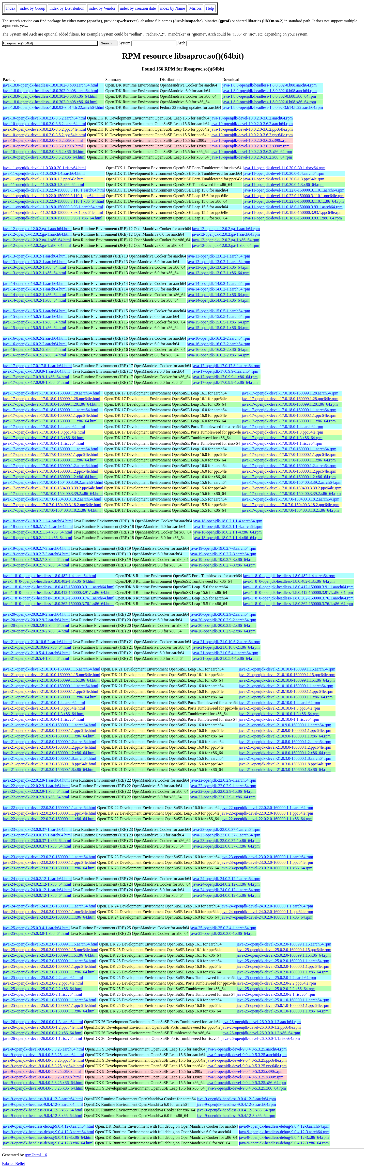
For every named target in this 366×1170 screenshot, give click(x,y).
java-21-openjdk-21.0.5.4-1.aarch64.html (36, 653)
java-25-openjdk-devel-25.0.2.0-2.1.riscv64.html (42, 994)
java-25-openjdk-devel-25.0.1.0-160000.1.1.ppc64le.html (49, 1005)
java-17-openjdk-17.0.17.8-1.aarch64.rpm (226, 366)
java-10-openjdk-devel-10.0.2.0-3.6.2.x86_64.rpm (251, 151)
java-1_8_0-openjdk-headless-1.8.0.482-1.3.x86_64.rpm (289, 581)
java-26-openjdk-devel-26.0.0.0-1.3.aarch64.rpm (261, 1022)
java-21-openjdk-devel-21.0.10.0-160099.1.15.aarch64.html (51, 669)
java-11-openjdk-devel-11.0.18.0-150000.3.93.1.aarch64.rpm (293, 207)
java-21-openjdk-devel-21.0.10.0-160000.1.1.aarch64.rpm (286, 686)
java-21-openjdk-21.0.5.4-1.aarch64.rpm (225, 653)
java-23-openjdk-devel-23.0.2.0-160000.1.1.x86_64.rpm (266, 868)
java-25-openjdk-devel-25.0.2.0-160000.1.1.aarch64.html (49, 961)
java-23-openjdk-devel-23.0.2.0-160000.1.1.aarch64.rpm (267, 857)
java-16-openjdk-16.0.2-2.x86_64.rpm (218, 349)
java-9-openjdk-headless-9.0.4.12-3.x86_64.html (42, 1110)
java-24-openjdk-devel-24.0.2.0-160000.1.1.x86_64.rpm (266, 917)
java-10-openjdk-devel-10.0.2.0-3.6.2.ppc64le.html (44, 129)
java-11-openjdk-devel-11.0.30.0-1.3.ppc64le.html (44, 179)
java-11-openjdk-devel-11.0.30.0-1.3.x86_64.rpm (283, 184)
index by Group (32, 8)
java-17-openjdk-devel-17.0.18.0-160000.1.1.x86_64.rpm (289, 421)
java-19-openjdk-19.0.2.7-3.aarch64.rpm (223, 548)
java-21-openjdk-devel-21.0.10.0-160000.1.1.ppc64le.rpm (286, 691)
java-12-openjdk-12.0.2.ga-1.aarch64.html (37, 229)
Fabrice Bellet (13, 1163)
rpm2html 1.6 (36, 1155)
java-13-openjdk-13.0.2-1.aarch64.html (35, 256)
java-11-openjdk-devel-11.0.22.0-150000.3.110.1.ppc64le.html (54, 196)
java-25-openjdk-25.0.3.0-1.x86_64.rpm (222, 933)
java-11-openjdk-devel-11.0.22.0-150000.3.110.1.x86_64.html (53, 201)
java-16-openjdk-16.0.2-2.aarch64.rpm (218, 338)
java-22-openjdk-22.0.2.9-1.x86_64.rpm (222, 791)
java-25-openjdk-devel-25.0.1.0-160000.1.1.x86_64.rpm (282, 1011)
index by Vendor (102, 8)
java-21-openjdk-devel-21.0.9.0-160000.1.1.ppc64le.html (49, 730)
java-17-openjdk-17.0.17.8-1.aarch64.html (37, 366)
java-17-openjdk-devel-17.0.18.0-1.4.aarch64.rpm (282, 426)
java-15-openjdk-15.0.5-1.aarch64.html (35, 311)
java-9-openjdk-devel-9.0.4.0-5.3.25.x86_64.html (43, 1082)
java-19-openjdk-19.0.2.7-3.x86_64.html (36, 559)
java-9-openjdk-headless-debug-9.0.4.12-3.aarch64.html (48, 1126)
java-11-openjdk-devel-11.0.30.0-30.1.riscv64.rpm (284, 168)
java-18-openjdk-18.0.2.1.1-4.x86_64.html (37, 532)
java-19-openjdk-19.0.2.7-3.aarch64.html (36, 548)
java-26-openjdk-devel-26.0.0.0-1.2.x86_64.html (42, 1033)
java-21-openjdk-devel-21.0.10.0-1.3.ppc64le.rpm (279, 708)
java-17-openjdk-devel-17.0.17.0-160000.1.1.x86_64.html (50, 460)
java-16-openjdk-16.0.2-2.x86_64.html (34, 349)
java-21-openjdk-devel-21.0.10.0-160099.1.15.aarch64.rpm (287, 669)
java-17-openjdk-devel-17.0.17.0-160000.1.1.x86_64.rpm (289, 460)
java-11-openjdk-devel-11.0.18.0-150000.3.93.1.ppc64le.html (53, 212)
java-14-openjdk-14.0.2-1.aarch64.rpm (218, 283)
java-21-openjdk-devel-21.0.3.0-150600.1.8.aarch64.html (49, 758)
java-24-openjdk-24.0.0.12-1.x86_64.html (37, 895)
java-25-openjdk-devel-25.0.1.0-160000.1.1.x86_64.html (49, 1011)
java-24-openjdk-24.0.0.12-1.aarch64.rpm (226, 890)
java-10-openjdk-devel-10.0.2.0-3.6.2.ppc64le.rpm (251, 129)
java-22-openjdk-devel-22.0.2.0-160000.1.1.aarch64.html (49, 807)
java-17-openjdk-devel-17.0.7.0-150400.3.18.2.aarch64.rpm (290, 499)
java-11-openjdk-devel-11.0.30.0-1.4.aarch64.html (44, 173)
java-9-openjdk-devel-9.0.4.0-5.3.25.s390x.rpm (244, 1071)
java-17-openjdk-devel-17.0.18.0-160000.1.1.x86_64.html (50, 421)
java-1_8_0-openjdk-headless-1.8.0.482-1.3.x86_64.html (49, 581)
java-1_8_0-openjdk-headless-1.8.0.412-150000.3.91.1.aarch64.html (58, 587)
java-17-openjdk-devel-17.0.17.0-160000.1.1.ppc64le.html (50, 454)
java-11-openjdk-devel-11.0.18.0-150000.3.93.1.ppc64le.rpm (293, 212)
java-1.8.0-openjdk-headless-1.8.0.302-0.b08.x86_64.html (50, 96)
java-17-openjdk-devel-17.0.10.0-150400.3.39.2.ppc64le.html (53, 488)
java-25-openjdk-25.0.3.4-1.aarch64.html (36, 928)
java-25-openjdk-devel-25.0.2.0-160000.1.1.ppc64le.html (49, 966)
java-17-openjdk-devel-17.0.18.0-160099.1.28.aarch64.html (51, 393)
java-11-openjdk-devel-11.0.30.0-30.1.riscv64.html (44, 168)
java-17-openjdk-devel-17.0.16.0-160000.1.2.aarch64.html (50, 465)
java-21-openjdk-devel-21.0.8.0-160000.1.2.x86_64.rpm (284, 753)
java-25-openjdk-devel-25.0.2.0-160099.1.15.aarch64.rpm (284, 944)
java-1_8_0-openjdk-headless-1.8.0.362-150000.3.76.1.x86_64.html (58, 603)
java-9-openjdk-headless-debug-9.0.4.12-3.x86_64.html (48, 1137)
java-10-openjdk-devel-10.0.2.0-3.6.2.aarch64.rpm (251, 118)
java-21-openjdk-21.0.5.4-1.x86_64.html (36, 658)
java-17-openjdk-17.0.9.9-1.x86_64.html (36, 377)
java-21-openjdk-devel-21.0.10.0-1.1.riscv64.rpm (279, 719)
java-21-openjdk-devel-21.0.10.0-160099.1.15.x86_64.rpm (286, 680)
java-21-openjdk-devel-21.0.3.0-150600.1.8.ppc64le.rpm (285, 764)
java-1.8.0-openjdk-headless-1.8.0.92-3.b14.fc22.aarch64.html (53, 107)
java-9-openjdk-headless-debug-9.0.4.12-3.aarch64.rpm (284, 1126)
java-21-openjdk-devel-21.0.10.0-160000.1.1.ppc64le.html (50, 691)
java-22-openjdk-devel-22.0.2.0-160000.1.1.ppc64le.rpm (267, 813)
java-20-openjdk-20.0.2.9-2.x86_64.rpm (222, 625)
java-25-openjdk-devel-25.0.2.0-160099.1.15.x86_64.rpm (283, 955)
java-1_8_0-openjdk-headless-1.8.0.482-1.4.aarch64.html (49, 576)
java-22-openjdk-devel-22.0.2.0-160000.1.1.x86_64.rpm (266, 819)
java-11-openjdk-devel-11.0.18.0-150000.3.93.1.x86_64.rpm (292, 218)
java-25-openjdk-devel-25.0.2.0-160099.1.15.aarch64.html (50, 944)
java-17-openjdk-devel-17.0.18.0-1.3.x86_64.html (43, 438)
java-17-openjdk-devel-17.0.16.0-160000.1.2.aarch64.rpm (289, 465)
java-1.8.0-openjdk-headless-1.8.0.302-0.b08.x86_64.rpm (269, 96)
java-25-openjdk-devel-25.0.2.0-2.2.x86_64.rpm (276, 989)
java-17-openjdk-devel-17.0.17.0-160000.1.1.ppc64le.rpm (289, 454)
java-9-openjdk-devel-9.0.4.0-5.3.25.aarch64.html (43, 1049)
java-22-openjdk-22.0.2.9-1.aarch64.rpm (223, 780)
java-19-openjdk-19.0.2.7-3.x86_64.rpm (222, 559)
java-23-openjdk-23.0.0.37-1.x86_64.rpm (226, 840)
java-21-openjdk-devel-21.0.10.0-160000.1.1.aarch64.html (50, 686)
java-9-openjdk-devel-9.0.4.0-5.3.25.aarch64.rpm (246, 1049)
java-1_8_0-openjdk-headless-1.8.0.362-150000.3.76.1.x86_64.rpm (298, 603)
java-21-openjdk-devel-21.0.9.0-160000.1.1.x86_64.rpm (284, 736)
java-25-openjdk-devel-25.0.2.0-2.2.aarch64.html (43, 977)
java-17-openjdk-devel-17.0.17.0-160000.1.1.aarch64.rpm (289, 449)
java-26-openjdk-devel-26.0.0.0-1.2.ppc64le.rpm (261, 1027)
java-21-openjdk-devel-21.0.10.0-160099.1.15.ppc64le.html (51, 675)
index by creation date (138, 8)
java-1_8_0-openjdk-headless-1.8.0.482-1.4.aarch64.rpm (289, 576)
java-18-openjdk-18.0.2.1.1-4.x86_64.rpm (227, 532)
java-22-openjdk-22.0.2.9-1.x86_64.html (36, 791)
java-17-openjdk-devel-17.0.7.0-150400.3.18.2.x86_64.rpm (290, 510)
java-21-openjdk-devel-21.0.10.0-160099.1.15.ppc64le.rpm (287, 675)
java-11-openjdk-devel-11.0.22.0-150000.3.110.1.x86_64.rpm (293, 201)
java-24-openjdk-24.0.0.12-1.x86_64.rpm (226, 895)
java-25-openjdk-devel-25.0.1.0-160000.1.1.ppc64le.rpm (283, 1005)
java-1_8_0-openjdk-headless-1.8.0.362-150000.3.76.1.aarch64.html (58, 598)
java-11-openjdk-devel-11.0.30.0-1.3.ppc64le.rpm (283, 179)
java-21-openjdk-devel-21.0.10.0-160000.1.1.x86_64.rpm (285, 697)
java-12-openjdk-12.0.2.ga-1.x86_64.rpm (225, 240)
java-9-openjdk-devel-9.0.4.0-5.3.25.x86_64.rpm (246, 1082)
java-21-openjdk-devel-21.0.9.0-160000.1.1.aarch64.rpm (285, 725)
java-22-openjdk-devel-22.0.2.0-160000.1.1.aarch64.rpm (267, 807)
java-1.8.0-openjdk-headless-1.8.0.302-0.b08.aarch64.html (50, 85)
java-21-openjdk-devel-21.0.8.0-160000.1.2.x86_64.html (49, 753)
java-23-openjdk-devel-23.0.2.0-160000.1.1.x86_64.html (49, 868)
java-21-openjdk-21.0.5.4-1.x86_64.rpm (224, 658)
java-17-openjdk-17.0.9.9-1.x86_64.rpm (224, 377)
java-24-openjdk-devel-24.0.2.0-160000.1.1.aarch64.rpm (267, 906)
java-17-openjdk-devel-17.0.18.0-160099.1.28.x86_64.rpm (290, 404)
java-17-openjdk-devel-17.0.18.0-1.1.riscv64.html (43, 443)
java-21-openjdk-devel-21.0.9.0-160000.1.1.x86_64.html (49, 736)
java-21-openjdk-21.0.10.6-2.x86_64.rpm (226, 647)
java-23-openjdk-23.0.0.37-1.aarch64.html (37, 829)
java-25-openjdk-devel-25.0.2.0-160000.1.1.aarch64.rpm (283, 961)
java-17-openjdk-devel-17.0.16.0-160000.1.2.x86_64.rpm (289, 477)
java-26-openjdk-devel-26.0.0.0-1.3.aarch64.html (43, 1022)
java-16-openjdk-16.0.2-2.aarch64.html (35, 338)
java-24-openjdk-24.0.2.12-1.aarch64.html (37, 878)
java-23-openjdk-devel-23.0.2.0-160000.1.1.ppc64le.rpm (267, 862)
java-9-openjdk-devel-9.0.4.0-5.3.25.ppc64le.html (43, 1060)
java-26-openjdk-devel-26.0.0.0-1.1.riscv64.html (42, 1038)
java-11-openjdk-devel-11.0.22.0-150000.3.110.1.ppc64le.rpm (293, 196)
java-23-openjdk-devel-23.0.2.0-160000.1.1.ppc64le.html (49, 862)
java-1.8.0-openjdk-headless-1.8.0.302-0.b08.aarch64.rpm (269, 85)
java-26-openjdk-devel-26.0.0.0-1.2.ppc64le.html (43, 1027)
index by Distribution (67, 8)
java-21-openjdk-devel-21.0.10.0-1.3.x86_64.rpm (279, 714)
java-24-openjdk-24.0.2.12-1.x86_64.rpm (226, 884)
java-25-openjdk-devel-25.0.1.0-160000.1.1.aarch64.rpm (283, 1000)
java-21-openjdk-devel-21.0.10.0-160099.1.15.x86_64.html (51, 680)
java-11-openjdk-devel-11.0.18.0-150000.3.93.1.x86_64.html (52, 218)
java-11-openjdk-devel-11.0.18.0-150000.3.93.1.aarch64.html (53, 207)
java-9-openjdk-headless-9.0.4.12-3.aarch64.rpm (236, 1099)
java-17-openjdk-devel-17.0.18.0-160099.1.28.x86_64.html (51, 404)
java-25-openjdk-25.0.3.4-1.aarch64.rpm (223, 928)
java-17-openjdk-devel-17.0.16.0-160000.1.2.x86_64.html (50, 477)
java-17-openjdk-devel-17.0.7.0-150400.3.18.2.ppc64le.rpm (290, 505)
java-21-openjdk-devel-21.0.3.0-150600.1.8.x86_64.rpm (284, 769)
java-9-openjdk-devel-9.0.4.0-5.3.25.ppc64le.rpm (246, 1060)
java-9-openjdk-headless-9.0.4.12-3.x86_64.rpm (236, 1110)
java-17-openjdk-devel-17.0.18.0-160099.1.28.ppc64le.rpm (290, 399)
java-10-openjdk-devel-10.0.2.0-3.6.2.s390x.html (43, 140)
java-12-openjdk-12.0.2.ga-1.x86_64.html (37, 240)
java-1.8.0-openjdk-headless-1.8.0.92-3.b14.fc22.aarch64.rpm (272, 107)
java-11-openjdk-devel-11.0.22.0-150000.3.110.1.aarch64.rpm (293, 190)
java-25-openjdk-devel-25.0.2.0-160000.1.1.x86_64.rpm (282, 972)
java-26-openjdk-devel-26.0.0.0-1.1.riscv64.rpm (260, 1038)
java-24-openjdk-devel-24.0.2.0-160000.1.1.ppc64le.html (49, 911)
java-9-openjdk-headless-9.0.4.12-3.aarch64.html (43, 1099)
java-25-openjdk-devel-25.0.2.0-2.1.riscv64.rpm (276, 994)
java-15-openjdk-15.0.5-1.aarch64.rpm (218, 311)
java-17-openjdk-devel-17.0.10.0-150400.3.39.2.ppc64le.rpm (291, 488)
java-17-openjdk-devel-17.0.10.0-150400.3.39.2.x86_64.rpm (291, 493)
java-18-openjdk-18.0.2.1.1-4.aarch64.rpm (227, 521)
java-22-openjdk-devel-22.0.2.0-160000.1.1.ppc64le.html (49, 813)
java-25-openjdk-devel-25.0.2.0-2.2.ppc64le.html (43, 983)
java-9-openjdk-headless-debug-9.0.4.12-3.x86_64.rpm (284, 1137)
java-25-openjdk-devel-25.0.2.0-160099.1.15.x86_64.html (50, 955)
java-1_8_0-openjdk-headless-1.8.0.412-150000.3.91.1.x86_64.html (58, 592)
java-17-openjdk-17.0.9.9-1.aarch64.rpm (225, 371)
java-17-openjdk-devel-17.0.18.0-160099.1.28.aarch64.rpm (290, 393)
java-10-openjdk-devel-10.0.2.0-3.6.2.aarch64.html (44, 118)
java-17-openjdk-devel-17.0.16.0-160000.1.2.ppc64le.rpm (289, 471)
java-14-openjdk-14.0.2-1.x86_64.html (34, 294)
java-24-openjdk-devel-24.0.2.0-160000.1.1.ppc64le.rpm (267, 911)
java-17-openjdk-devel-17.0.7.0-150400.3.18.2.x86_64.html (52, 510)
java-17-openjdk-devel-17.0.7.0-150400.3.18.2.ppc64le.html (52, 505)
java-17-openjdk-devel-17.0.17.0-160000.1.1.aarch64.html (50, 449)
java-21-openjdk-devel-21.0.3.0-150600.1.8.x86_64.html (49, 769)
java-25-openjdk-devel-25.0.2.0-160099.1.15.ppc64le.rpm (284, 950)
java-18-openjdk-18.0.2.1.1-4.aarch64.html (38, 521)
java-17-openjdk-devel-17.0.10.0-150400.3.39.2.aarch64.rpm (291, 482)
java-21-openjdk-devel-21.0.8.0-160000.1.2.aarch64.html (49, 741)
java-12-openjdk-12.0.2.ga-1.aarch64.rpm (226, 229)
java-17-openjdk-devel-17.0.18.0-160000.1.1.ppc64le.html (50, 415)
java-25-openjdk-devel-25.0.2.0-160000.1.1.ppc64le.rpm (283, 966)
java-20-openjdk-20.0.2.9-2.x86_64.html (36, 625)
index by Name (172, 8)
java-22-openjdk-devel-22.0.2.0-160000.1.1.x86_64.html (49, 819)
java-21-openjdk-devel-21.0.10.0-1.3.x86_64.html (43, 714)
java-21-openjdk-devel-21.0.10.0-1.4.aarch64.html (44, 702)
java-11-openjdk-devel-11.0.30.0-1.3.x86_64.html (43, 184)
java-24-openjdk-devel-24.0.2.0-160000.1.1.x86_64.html (49, 917)
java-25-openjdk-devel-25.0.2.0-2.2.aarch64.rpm (276, 977)
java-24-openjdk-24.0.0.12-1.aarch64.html (37, 890)
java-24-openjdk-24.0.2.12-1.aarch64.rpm (226, 878)
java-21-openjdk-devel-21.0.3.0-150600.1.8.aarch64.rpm (285, 758)
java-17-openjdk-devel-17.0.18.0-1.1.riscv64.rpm (282, 443)
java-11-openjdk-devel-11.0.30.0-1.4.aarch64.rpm (283, 173)
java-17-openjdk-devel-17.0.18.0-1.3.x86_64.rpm (282, 438)
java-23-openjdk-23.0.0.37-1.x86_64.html (37, 840)
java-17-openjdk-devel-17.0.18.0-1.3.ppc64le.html (44, 432)
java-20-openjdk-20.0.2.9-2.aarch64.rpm (223, 614)
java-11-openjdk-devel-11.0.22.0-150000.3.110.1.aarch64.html (54, 190)
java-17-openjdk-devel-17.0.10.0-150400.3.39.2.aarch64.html (53, 482)
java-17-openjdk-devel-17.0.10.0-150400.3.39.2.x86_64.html (53, 493)
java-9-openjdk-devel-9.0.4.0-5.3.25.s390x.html (42, 1071)
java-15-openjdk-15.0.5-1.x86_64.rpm (218, 322)
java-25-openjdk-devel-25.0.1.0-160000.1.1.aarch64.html (49, 1000)
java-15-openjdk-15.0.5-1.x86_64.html (34, 322)
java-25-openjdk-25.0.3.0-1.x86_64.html (36, 933)
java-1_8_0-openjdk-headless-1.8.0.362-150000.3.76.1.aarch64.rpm (298, 598)
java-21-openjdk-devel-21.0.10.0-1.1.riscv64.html (43, 719)
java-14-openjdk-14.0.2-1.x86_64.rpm (218, 294)
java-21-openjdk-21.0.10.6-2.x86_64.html (37, 647)
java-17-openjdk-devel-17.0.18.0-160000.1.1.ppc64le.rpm (289, 415)
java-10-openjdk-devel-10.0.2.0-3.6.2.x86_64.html (44, 151)
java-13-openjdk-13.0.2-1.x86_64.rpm (218, 267)
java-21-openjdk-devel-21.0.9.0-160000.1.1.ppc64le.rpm (285, 730)
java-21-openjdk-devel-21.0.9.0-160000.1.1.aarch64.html (49, 725)
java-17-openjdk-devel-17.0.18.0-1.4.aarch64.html (44, 426)
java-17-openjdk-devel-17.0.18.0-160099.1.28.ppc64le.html (51, 399)
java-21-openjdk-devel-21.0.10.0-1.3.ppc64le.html (44, 708)
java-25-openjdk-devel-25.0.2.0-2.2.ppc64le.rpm (276, 983)
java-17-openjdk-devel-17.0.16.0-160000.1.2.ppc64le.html (50, 471)
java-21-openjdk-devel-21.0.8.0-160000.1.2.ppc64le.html (49, 747)
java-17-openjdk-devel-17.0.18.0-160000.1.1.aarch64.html (50, 410)
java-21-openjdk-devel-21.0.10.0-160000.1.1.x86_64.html (50, 697)
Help (210, 8)
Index (10, 8)
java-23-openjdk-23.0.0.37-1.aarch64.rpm (226, 829)
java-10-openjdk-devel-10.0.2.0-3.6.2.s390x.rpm (249, 140)
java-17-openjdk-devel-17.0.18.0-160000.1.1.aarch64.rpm (289, 410)
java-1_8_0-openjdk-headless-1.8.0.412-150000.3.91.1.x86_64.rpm (298, 592)
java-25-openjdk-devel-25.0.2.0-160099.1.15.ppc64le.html (50, 950)
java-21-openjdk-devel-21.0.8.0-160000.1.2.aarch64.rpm (285, 741)
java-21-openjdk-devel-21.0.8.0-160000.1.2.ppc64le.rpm (285, 747)
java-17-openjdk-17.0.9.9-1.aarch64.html (36, 371)
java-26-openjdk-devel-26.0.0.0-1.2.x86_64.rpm (260, 1033)
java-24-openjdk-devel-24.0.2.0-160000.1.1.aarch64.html (49, 906)
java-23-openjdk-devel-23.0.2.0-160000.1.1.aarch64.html (49, 857)
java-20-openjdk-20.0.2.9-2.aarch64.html (36, 614)
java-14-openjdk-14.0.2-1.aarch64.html (35, 283)
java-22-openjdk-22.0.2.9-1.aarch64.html (36, 780)
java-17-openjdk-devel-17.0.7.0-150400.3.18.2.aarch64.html (52, 499)
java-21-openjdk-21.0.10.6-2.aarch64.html (37, 642)
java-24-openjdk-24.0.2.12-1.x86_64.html (37, 884)
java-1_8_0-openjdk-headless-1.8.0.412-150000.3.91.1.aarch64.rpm (298, 587)
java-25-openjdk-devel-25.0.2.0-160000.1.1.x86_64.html (49, 972)
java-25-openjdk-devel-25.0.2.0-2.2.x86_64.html (42, 989)
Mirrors (195, 8)
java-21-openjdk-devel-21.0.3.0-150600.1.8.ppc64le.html (49, 764)
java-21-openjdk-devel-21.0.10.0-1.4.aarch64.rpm (279, 702)
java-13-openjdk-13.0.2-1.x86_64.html (34, 267)
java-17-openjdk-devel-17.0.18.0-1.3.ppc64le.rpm (282, 432)
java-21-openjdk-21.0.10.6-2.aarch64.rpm (226, 642)
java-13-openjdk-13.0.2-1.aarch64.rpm (218, 256)
